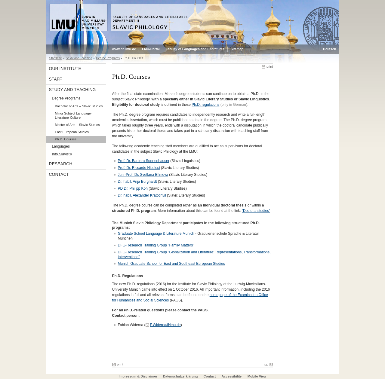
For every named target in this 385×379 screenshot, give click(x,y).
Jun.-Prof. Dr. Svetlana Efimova (143, 175)
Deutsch (329, 49)
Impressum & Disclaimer (138, 376)
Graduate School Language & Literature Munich (156, 233)
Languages (61, 146)
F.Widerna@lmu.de (165, 325)
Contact (59, 174)
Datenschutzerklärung (180, 376)
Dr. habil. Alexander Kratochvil (142, 195)
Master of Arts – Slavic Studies (77, 125)
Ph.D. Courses (66, 139)
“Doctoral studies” (256, 211)
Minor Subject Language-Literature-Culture (73, 115)
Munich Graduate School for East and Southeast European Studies (171, 263)
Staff (55, 79)
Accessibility (231, 376)
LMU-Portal (151, 49)
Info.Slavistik (62, 154)
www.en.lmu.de (124, 49)
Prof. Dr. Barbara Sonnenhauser (143, 161)
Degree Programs (108, 58)
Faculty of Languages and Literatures (195, 49)
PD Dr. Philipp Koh (133, 188)
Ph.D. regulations (205, 104)
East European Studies (72, 132)
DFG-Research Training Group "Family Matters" (156, 245)
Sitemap (236, 49)
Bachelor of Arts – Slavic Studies (79, 106)
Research (60, 163)
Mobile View (257, 376)
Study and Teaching (79, 58)
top (265, 364)
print (269, 66)
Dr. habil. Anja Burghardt (137, 181)
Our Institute (65, 68)
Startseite (55, 58)
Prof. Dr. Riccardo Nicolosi (139, 168)
